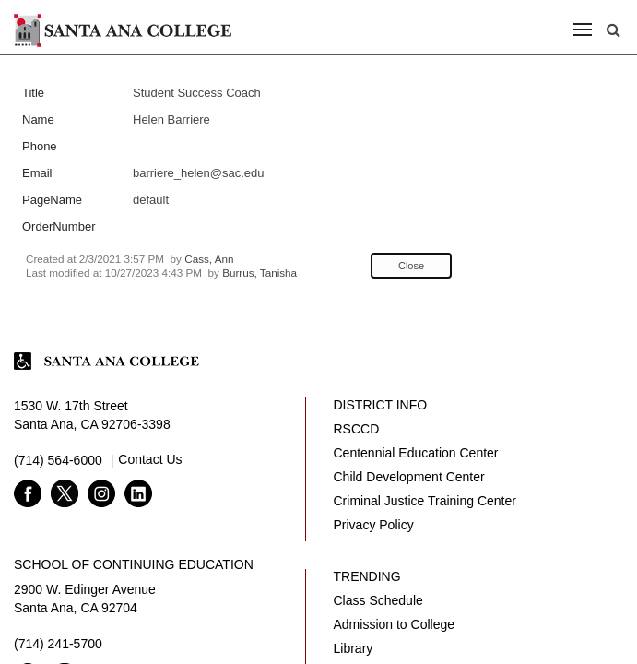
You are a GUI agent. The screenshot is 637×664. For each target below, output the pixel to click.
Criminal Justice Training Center (425, 500)
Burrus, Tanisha (259, 273)
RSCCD (357, 428)
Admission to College (394, 624)
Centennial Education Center (416, 452)
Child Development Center (409, 476)
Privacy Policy (374, 524)
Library (353, 648)
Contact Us (150, 459)
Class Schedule (378, 600)
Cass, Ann (208, 259)
